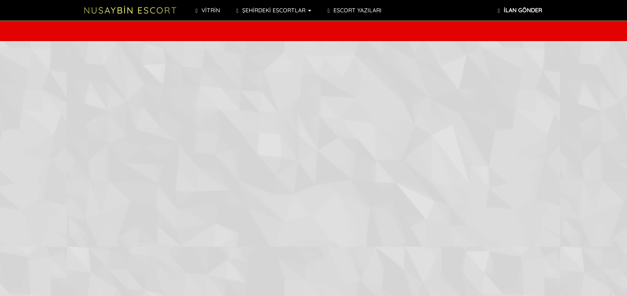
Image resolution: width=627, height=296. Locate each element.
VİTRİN (208, 10)
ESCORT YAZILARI (355, 10)
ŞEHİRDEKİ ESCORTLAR (273, 10)
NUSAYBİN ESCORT (130, 10)
